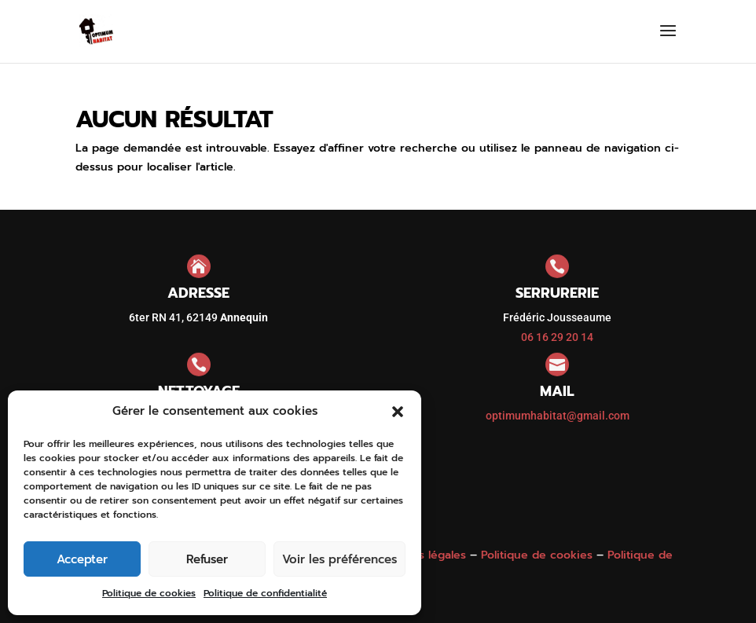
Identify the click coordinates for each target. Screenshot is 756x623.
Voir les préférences (339, 559)
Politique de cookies (149, 593)
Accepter (82, 559)
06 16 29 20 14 (557, 337)
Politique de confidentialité (265, 593)
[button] (398, 412)
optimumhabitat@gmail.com (557, 415)
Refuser (207, 559)
